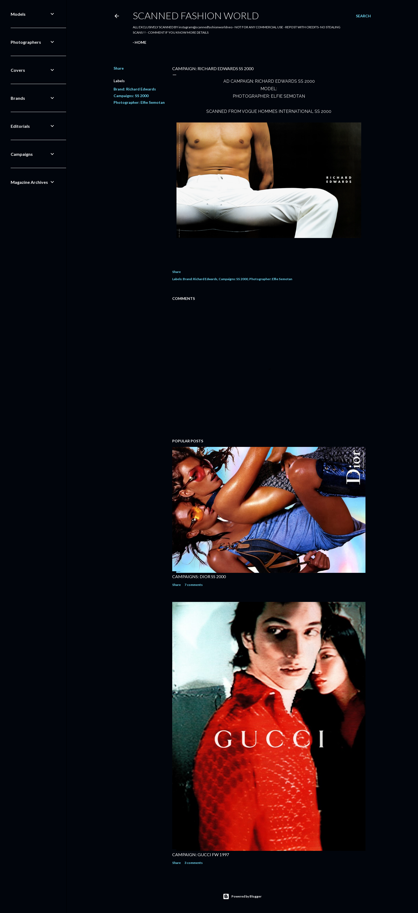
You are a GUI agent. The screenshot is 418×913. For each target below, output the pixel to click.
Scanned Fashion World (196, 15)
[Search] (363, 16)
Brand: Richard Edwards (135, 89)
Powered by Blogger (242, 896)
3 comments (193, 863)
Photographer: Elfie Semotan (139, 102)
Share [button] (119, 68)
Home (140, 42)
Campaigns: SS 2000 (131, 95)
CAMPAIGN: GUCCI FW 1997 (200, 854)
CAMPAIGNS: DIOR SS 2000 (199, 576)
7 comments (193, 585)
